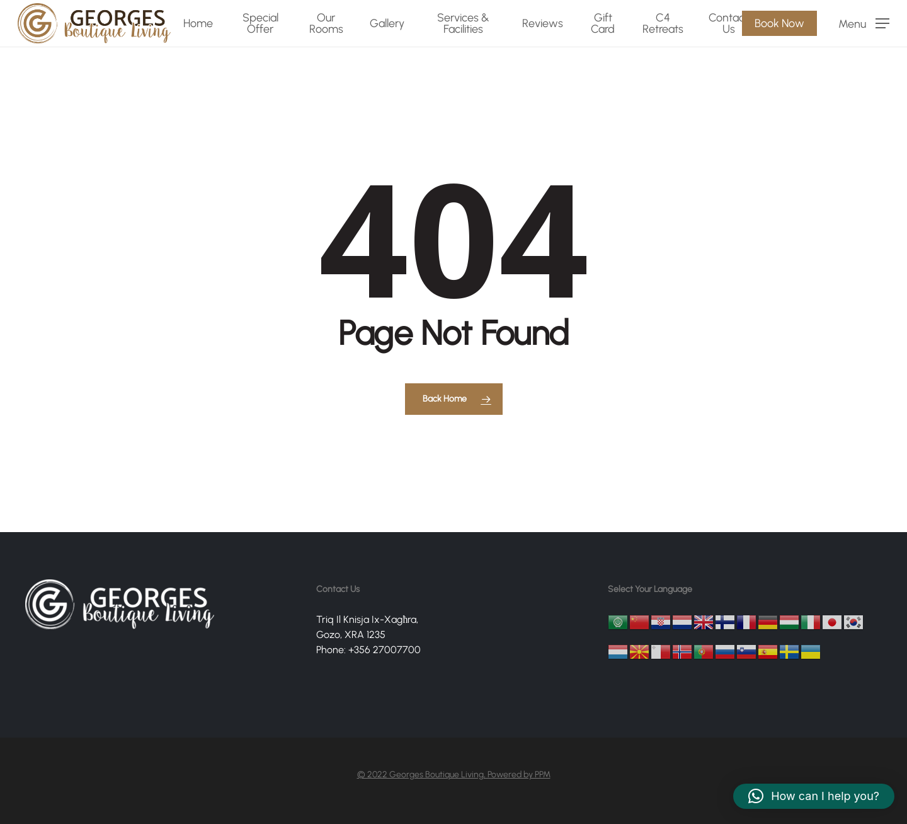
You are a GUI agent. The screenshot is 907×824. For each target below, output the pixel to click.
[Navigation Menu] (863, 23)
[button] (813, 796)
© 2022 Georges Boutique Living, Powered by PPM (453, 774)
